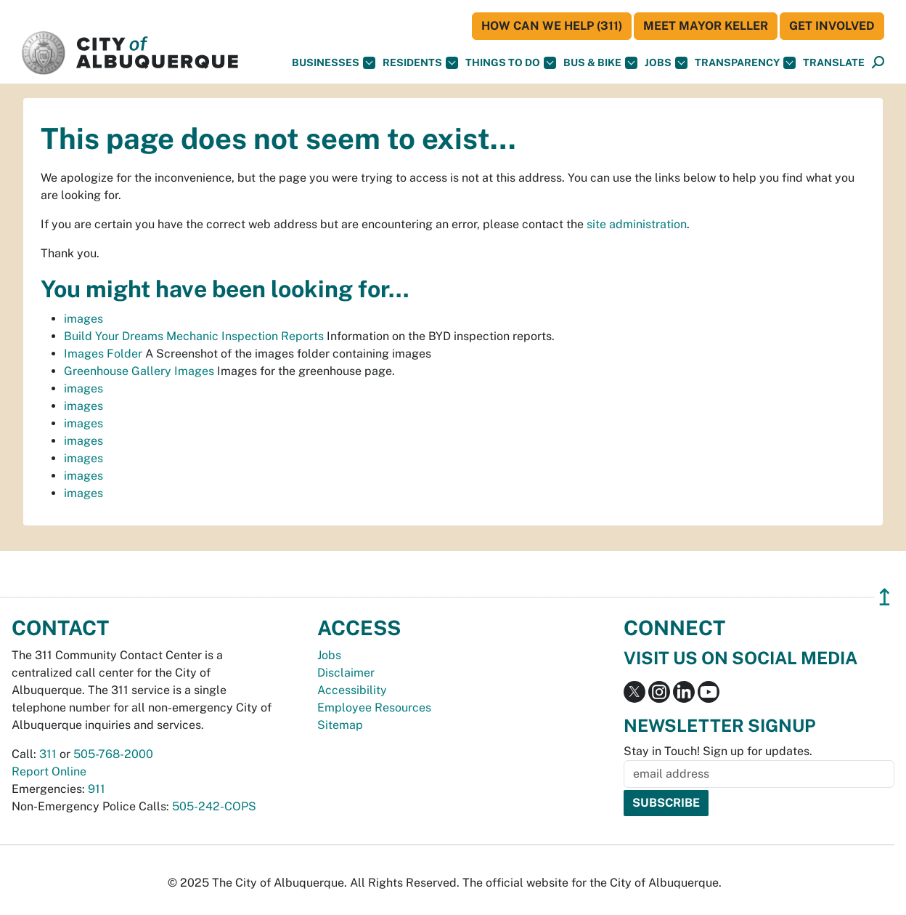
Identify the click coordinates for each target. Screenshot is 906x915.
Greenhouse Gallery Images (139, 371)
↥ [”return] (884, 597)
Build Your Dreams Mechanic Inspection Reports (194, 336)
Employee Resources (374, 707)
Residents (420, 63)
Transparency (745, 63)
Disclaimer (346, 673)
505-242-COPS (214, 806)
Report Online (49, 771)
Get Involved (832, 26)
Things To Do (510, 63)
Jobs (666, 63)
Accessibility (352, 690)
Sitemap (340, 725)
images (83, 319)
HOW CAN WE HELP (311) (551, 26)
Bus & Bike (600, 63)
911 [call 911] (96, 789)
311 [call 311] (48, 754)
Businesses (333, 63)
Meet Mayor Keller (705, 26)
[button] (834, 62)
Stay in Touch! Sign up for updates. (718, 751)
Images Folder (103, 353)
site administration (637, 224)
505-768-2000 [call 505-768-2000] (113, 754)
